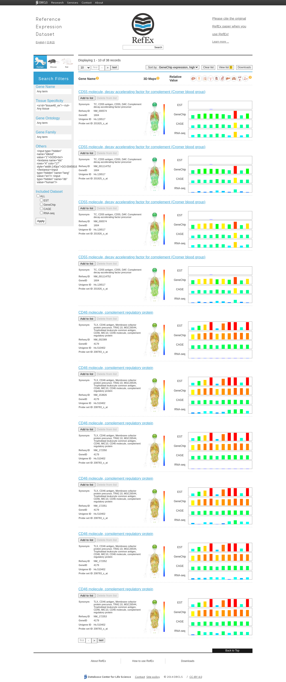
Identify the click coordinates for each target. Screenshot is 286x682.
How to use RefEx (143, 661)
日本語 (51, 42)
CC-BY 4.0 (195, 676)
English (40, 42)
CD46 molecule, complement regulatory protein (115, 312)
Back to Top (232, 650)
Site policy (153, 676)
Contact (87, 2)
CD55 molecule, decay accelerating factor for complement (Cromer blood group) (141, 92)
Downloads (244, 67)
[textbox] (138, 47)
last (114, 67)
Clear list (208, 67)
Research (57, 2)
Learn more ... (220, 41)
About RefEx (98, 661)
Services (72, 2)
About (99, 2)
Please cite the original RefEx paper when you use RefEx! (229, 26)
